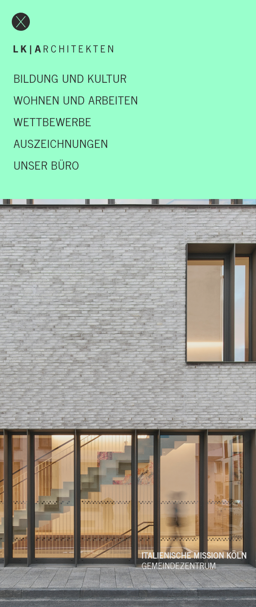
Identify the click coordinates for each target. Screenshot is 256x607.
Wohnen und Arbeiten (76, 99)
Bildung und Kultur (70, 77)
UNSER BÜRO (46, 164)
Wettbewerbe (52, 121)
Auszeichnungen (61, 142)
